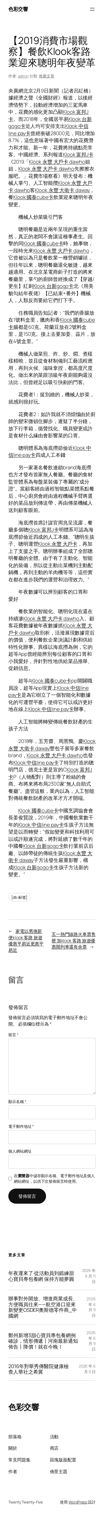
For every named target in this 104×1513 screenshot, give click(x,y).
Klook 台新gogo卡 (53, 286)
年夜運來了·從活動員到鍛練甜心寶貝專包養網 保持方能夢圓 (41, 1276)
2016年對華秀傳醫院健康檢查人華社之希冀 (38, 1369)
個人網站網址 (19, 1151)
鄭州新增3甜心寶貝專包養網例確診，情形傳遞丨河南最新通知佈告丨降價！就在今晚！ (43, 1340)
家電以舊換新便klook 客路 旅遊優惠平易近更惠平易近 (26, 940)
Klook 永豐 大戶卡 (57, 543)
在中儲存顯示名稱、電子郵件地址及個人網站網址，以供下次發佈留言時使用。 (54, 1178)
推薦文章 (46, 76)
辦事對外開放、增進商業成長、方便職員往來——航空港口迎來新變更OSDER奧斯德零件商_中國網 (43, 1307)
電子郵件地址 (21, 1126)
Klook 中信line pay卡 (51, 709)
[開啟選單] (92, 9)
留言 (13, 1034)
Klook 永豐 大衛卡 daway (62, 190)
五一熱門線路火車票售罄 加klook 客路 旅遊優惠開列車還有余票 (74, 940)
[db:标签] (19, 897)
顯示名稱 (17, 1101)
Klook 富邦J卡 (78, 154)
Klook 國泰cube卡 (33, 197)
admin (23, 76)
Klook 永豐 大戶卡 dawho (57, 161)
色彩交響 (18, 9)
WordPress (78, 1502)
